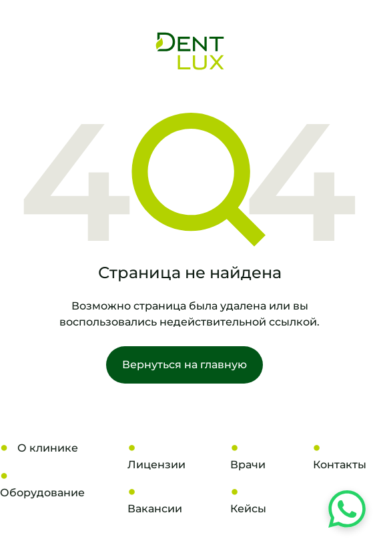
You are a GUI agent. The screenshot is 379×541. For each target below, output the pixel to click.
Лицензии (156, 464)
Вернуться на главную (184, 364)
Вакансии (154, 508)
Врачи (248, 464)
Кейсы (248, 508)
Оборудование (42, 492)
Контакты (339, 464)
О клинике (47, 448)
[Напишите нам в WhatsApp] (347, 509)
